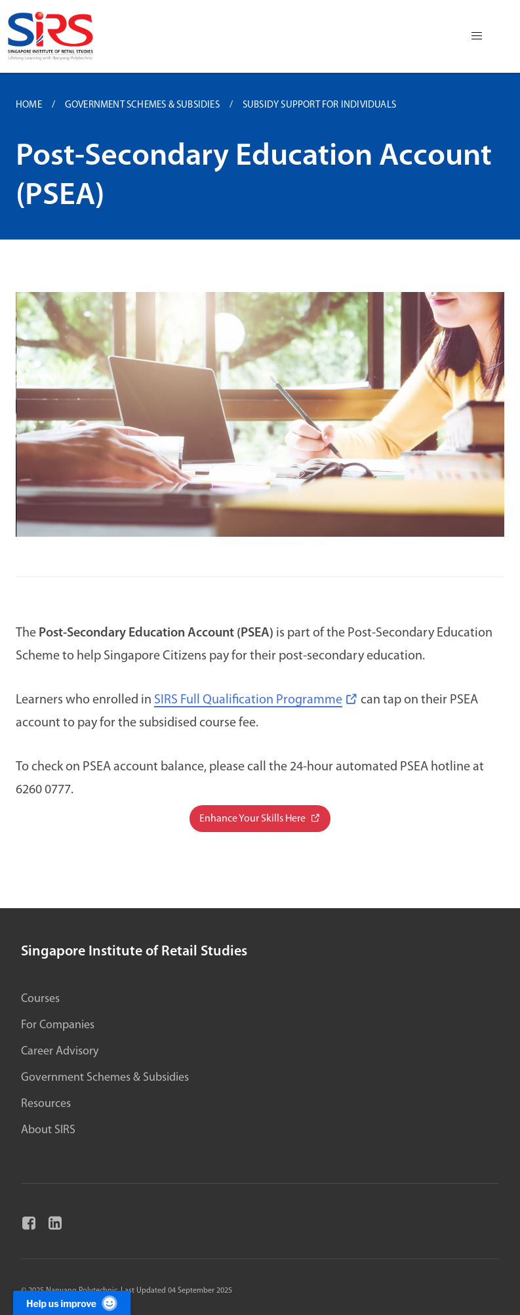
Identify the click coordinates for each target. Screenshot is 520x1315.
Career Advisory (59, 1051)
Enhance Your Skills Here (253, 819)
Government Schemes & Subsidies (105, 1078)
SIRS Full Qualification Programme (248, 700)
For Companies (57, 1025)
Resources (46, 1104)
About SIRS (48, 1130)
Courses (40, 999)
